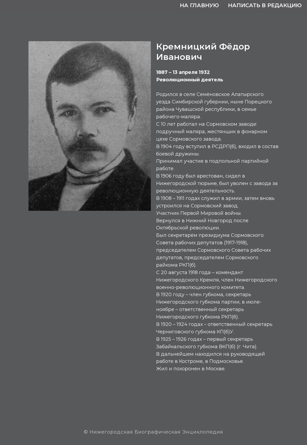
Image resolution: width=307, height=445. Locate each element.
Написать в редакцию (265, 5)
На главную (199, 5)
